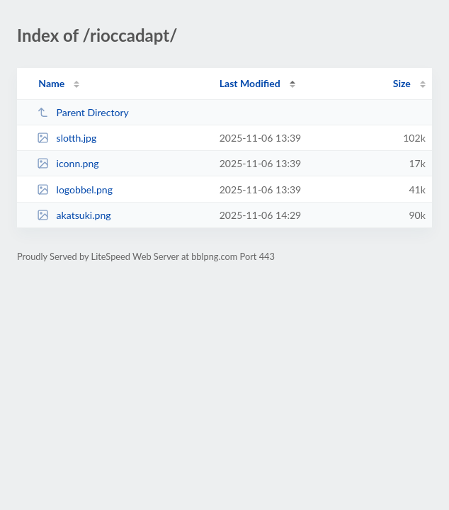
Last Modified (250, 83)
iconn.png (68, 163)
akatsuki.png (73, 215)
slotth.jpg (66, 138)
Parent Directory (83, 112)
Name (51, 83)
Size (402, 83)
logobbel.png (75, 189)
